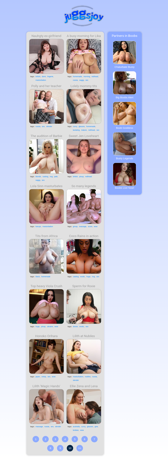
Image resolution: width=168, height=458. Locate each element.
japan (38, 377)
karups (38, 226)
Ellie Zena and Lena (84, 386)
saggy (81, 80)
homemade (77, 76)
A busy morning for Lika (84, 36)
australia (76, 426)
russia (75, 80)
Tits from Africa (46, 236)
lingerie (50, 76)
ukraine (50, 326)
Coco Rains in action (83, 236)
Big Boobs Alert (124, 85)
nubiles (88, 377)
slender (49, 126)
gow (96, 426)
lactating (76, 130)
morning (86, 76)
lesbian (76, 430)
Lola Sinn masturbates (46, 186)
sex (86, 80)
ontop (43, 377)
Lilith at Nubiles (84, 336)
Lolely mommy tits (84, 86)
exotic (82, 276)
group (75, 226)
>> (79, 448)
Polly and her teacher (46, 86)
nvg (51, 176)
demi (44, 76)
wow (95, 226)
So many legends (83, 186)
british (38, 76)
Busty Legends (124, 146)
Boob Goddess (124, 115)
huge (88, 276)
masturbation (41, 80)
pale (56, 176)
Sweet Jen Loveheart (84, 136)
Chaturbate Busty (124, 54)
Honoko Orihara (46, 336)
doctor (75, 326)
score (90, 226)
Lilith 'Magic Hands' (46, 386)
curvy (75, 126)
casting (45, 176)
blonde (38, 176)
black (38, 276)
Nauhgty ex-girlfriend (46, 36)
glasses (82, 126)
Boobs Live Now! (124, 176)
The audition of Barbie (46, 136)
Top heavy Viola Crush (46, 286)
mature (84, 130)
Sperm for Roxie (83, 286)
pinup (81, 176)
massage (82, 226)
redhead (95, 76)
